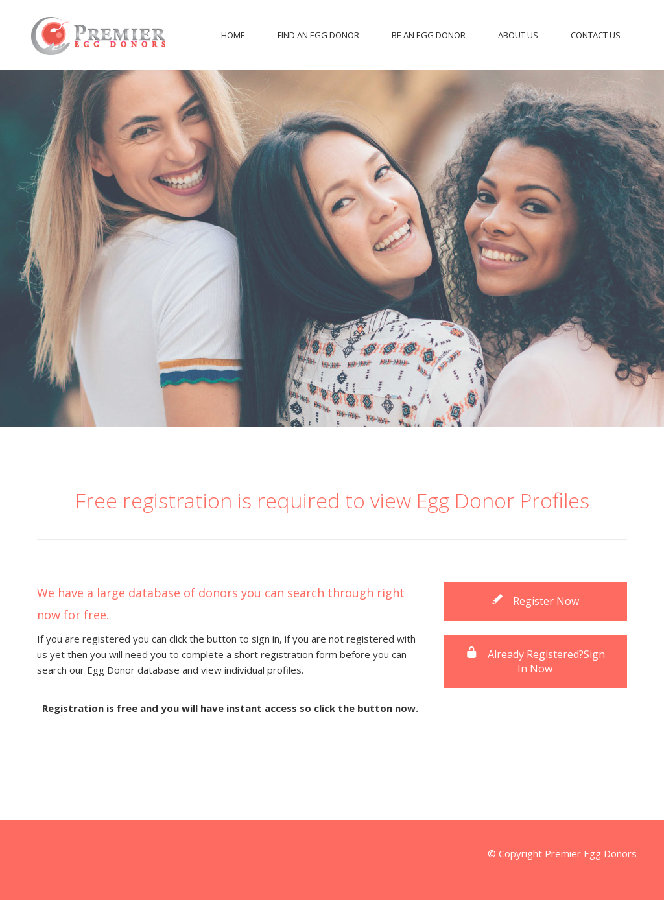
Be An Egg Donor (429, 35)
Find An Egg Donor (318, 35)
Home (233, 35)
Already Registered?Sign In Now (535, 661)
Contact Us (596, 35)
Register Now (535, 601)
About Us (518, 35)
